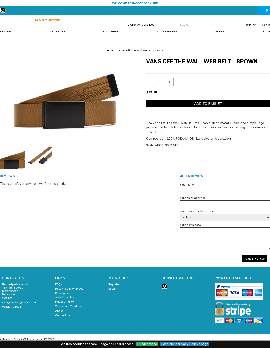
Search (185, 25)
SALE (266, 41)
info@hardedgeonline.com (19, 302)
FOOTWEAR (111, 41)
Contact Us (62, 315)
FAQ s (59, 284)
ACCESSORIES (167, 41)
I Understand (147, 344)
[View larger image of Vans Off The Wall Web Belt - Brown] (67, 100)
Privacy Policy (64, 302)
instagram (4, 10)
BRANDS (6, 41)
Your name (187, 184)
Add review (254, 258)
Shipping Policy (65, 297)
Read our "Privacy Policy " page (184, 344)
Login (266, 25)
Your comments (190, 224)
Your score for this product (198, 211)
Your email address (193, 197)
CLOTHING (57, 41)
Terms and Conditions (69, 306)
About (59, 310)
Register (249, 25)
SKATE (219, 41)
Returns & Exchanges (69, 288)
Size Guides (63, 293)
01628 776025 (11, 306)
